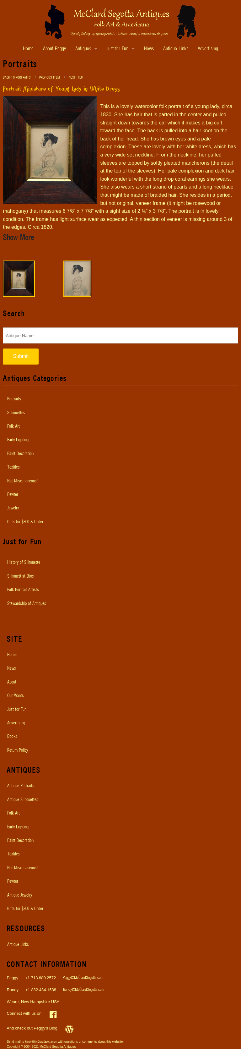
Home (28, 49)
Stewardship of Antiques (26, 603)
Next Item (76, 77)
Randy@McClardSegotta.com (83, 990)
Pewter (12, 494)
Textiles (13, 467)
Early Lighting (18, 440)
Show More (18, 238)
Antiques (83, 49)
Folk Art (13, 426)
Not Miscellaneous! (22, 481)
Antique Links (175, 49)
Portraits (14, 399)
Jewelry (13, 508)
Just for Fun (117, 49)
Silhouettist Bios (20, 576)
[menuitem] (120, 399)
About (11, 682)
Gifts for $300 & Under (25, 522)
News (149, 49)
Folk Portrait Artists (23, 590)
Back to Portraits (17, 77)
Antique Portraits (20, 786)
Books (12, 736)
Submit (21, 356)
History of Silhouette (23, 562)
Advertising (208, 49)
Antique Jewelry (19, 895)
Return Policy (17, 750)
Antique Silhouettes (22, 800)
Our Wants (15, 696)
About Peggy (54, 49)
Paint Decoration (20, 454)
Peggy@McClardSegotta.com (83, 978)
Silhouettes (16, 413)
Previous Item (49, 77)
